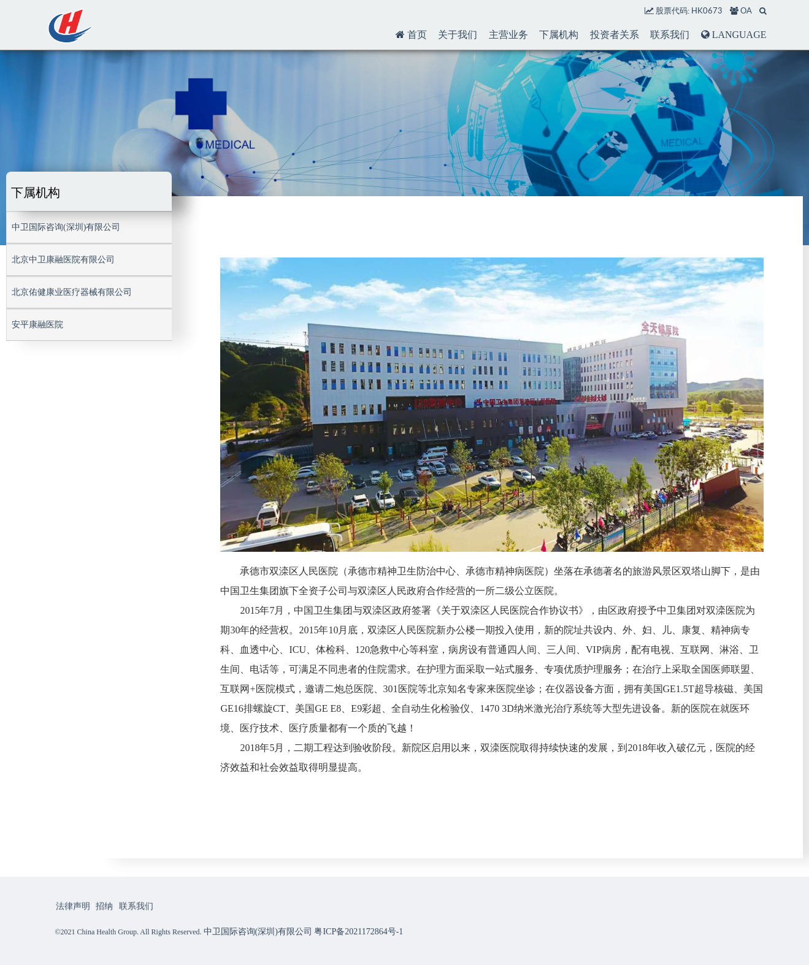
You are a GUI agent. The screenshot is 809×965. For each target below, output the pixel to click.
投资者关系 (614, 34)
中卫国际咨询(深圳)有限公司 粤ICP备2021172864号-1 (304, 931)
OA (741, 10)
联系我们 (669, 34)
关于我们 (457, 34)
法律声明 (73, 913)
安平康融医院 (37, 324)
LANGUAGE (734, 34)
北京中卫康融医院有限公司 (63, 259)
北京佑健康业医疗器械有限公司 (72, 292)
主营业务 (508, 34)
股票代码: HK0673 (684, 10)
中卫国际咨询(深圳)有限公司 (66, 227)
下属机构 (558, 34)
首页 (411, 34)
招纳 (104, 913)
